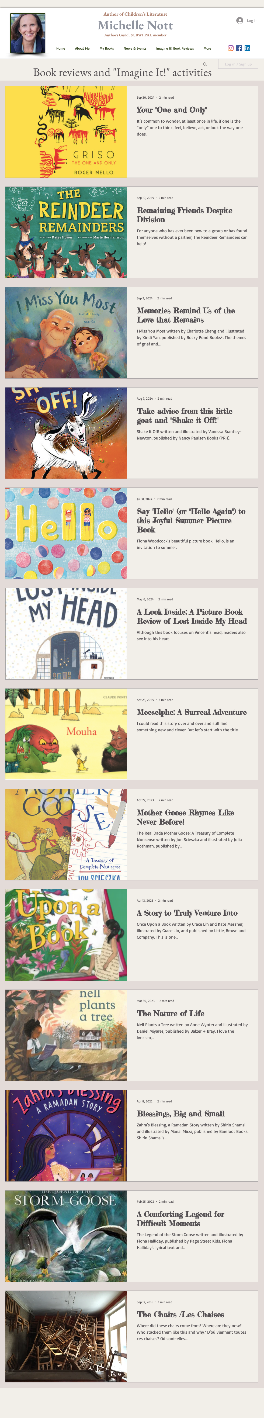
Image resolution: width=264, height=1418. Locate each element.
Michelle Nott (135, 24)
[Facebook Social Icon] (239, 48)
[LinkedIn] (247, 48)
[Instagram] (231, 48)
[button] (105, 48)
